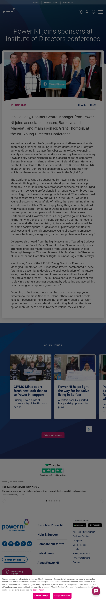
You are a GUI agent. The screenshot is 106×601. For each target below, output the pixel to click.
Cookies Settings (41, 596)
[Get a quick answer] (96, 591)
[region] (53, 588)
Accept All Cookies (62, 596)
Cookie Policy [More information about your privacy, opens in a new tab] (38, 590)
